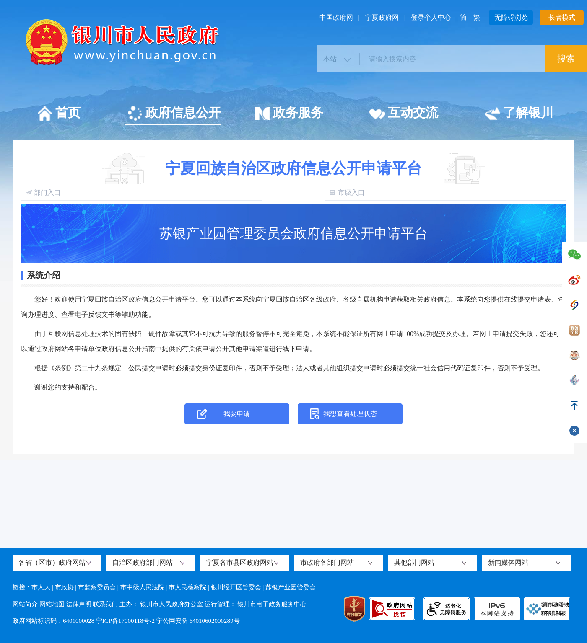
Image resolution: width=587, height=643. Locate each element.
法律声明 (78, 604)
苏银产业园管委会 (290, 587)
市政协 (64, 587)
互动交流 (403, 114)
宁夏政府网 (382, 17)
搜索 (566, 59)
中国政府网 (336, 17)
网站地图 (52, 604)
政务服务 (288, 114)
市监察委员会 (97, 587)
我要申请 (236, 413)
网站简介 (25, 604)
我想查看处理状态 (350, 413)
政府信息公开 (174, 114)
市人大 (40, 587)
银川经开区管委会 (236, 587)
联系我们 (105, 604)
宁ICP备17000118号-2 (125, 620)
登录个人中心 (431, 17)
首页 (58, 114)
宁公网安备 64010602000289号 (198, 620)
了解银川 (518, 114)
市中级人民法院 (142, 587)
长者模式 (561, 17)
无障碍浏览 (511, 17)
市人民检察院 (187, 587)
